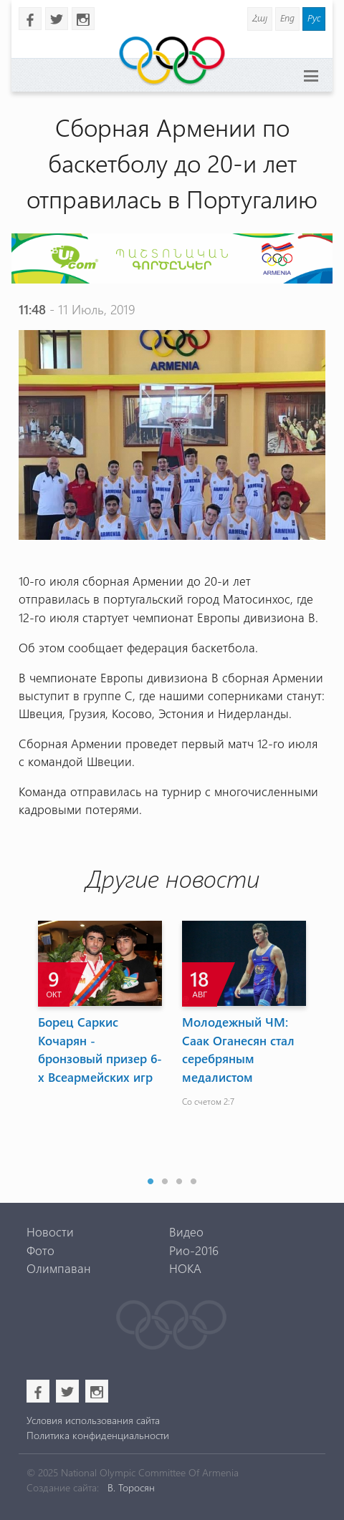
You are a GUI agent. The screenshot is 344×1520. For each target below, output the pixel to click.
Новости (50, 1231)
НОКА (185, 1268)
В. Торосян (131, 1487)
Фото (40, 1250)
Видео (186, 1231)
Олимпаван (59, 1268)
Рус (313, 17)
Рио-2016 (194, 1250)
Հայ (259, 17)
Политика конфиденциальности (98, 1435)
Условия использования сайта (93, 1420)
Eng (287, 17)
